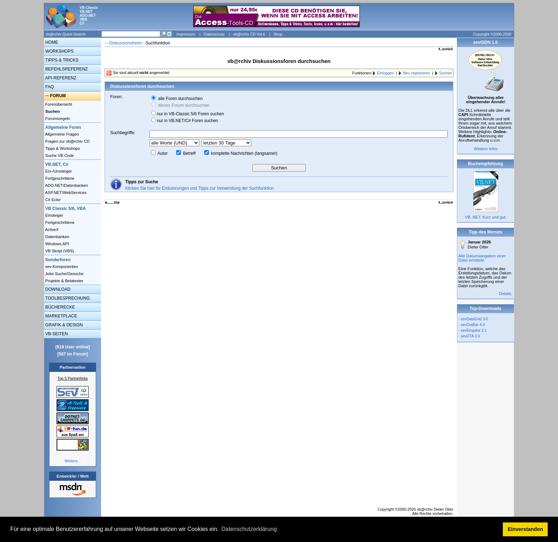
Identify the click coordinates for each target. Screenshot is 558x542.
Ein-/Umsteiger (58, 171)
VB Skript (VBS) (59, 251)
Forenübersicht (58, 104)
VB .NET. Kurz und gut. (485, 217)
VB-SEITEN (56, 333)
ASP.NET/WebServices (65, 192)
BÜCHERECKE (59, 307)
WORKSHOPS (59, 51)
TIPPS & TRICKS (61, 60)
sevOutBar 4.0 (472, 324)
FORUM (58, 95)
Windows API (56, 244)
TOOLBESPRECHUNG (67, 298)
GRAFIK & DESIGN (63, 324)
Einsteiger (53, 215)
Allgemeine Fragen (61, 134)
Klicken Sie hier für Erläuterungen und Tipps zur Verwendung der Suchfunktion (199, 188)
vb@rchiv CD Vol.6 (249, 34)
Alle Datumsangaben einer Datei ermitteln (482, 258)
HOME (51, 42)
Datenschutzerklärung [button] (249, 529)
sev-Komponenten (61, 266)
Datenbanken (56, 237)
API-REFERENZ (60, 77)
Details (505, 293)
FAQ (49, 86)
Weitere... (72, 461)
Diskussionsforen (125, 43)
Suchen (445, 73)
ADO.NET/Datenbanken (66, 185)
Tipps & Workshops (62, 148)
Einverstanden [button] (525, 529)
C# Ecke (52, 200)
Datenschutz (214, 34)
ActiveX (51, 229)
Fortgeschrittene (59, 178)
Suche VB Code (59, 155)
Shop (277, 34)
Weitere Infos (486, 149)
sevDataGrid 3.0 (474, 319)
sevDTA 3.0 (470, 336)
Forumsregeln (57, 118)
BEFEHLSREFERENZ (66, 69)
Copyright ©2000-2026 (492, 34)
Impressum (186, 34)
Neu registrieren (416, 73)
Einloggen (385, 73)
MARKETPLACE (60, 316)
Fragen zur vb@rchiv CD (67, 141)
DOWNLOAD (57, 289)
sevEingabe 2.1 (473, 330)
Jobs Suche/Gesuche (64, 274)
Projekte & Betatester (63, 281)
